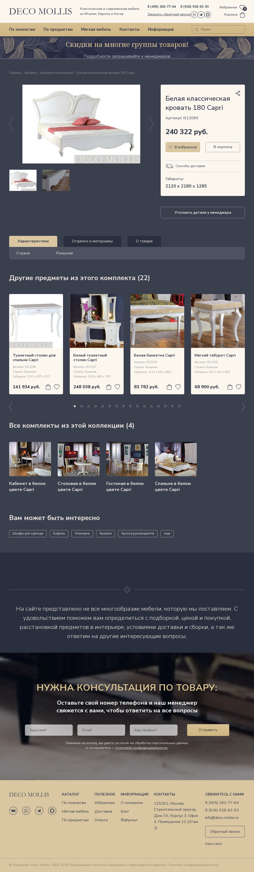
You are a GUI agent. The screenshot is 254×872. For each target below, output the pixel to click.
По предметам (58, 29)
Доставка (103, 811)
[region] (81, 180)
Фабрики (129, 820)
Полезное (105, 794)
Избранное (105, 803)
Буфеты (59, 533)
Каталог (71, 794)
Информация (161, 29)
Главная (15, 73)
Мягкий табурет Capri (215, 355)
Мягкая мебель (96, 29)
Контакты (130, 29)
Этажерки (82, 533)
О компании (132, 803)
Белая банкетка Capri (154, 355)
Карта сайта (213, 844)
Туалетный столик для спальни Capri (34, 358)
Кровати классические (56, 73)
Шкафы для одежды (28, 533)
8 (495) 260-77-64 (161, 6)
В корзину (222, 147)
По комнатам (22, 29)
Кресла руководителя (137, 533)
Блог (125, 811)
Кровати (31, 73)
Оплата (101, 820)
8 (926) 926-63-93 (194, 6)
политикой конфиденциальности (141, 748)
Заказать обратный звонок (169, 14)
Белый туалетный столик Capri (90, 358)
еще (167, 533)
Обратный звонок (225, 831)
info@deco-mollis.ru (222, 818)
